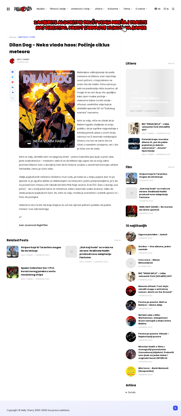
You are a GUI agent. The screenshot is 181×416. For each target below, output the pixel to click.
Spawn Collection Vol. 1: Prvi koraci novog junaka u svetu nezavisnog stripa (38, 271)
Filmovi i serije (58, 8)
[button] (12, 98)
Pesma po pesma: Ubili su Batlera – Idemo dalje (152, 303)
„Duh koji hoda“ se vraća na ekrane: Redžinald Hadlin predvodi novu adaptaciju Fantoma (96, 252)
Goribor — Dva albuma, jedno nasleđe (154, 248)
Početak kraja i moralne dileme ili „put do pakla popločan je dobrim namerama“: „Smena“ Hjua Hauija (155, 145)
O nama (140, 8)
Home (12, 37)
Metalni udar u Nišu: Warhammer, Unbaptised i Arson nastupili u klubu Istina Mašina (154, 319)
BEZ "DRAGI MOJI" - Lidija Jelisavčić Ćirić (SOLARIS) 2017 (156, 127)
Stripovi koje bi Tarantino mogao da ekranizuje (41, 249)
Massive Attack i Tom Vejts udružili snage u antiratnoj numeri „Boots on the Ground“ (155, 289)
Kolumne (113, 8)
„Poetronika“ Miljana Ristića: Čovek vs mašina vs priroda (149, 102)
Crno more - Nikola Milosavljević (149, 261)
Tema (126, 8)
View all (117, 240)
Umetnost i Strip (26, 37)
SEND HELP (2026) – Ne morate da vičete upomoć (156, 208)
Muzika (41, 8)
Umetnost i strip (80, 8)
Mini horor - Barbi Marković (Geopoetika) (153, 369)
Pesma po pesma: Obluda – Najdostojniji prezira (153, 335)
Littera (98, 8)
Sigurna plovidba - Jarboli (152, 234)
